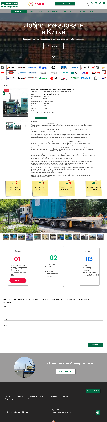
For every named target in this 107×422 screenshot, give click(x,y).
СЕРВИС (41, 11)
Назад (6, 85)
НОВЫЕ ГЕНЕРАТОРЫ (19, 11)
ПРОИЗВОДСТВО (53, 11)
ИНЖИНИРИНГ (67, 11)
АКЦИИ (32, 11)
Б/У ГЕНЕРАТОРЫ (80, 11)
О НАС (91, 11)
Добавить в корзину (41, 117)
